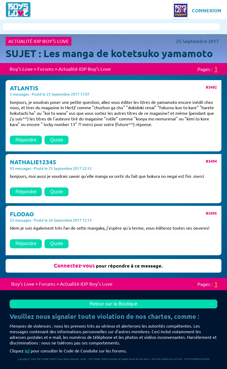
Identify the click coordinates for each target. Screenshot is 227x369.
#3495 (211, 213)
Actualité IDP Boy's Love (84, 69)
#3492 (211, 87)
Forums (45, 69)
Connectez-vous (74, 265)
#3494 (211, 161)
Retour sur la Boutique (113, 304)
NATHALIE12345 (33, 162)
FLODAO (22, 214)
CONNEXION (206, 10)
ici (27, 350)
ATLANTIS (24, 88)
